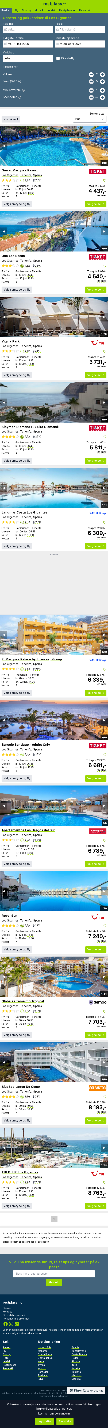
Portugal (43, 1372)
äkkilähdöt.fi (58, 1393)
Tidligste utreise (13, 38)
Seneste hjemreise (67, 38)
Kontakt (7, 1311)
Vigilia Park (11, 341)
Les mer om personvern (54, 1413)
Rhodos (76, 1361)
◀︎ (4, 145)
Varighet (8, 52)
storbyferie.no (60, 1396)
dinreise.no (45, 1396)
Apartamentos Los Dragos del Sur (28, 830)
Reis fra (8, 23)
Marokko (77, 1375)
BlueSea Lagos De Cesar (21, 1087)
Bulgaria (76, 1372)
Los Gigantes (10, 175)
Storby (26, 10)
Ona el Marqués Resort (20, 170)
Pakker (6, 10)
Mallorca (43, 1350)
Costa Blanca (79, 1354)
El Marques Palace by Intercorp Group (32, 659)
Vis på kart (11, 119)
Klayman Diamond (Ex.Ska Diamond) (30, 427)
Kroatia (76, 1368)
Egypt (41, 1379)
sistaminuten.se (24, 1393)
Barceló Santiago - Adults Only (26, 744)
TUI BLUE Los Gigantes (20, 1172)
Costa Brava (45, 1354)
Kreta (41, 1361)
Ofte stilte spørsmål (14, 1315)
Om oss (7, 1308)
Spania (37, 175)
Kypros (42, 1368)
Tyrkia (41, 1365)
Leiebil (51, 10)
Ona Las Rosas (13, 256)
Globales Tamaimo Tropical (23, 1001)
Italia (74, 1365)
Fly (16, 10)
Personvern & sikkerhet (16, 1318)
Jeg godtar (44, 1421)
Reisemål (85, 10)
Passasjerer (10, 67)
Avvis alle (65, 1421)
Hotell (39, 10)
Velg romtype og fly (17, 204)
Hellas (75, 1357)
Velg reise (95, 204)
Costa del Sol (45, 1357)
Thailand (43, 1375)
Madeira (76, 1379)
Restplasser (67, 10)
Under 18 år (44, 1347)
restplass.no (7, 1393)
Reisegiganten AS (58, 1390)
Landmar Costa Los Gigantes (24, 512)
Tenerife (25, 175)
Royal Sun (9, 915)
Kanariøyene (79, 1350)
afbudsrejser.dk (42, 1393)
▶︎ (104, 145)
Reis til (59, 23)
